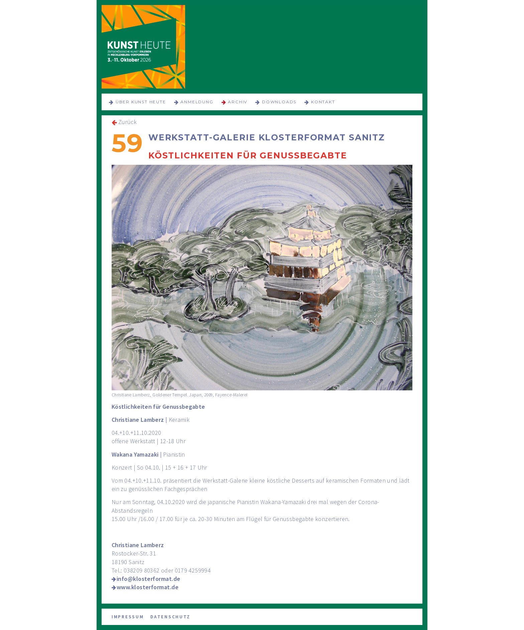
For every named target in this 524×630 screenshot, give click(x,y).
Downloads (279, 101)
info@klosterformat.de (148, 579)
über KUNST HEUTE (141, 101)
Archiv (237, 101)
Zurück (127, 122)
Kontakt (323, 101)
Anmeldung (196, 101)
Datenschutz (170, 617)
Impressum (128, 617)
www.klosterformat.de (147, 587)
